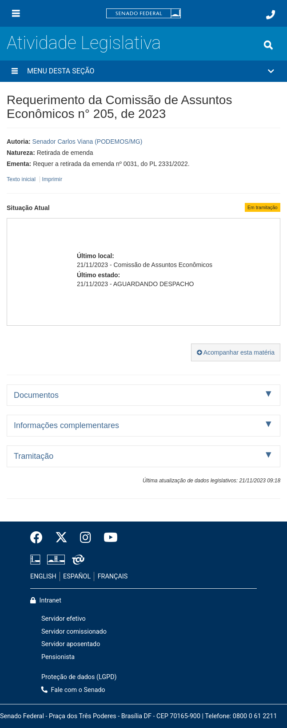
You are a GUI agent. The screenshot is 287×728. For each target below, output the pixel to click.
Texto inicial (22, 179)
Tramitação (33, 456)
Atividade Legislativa (84, 42)
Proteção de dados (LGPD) (79, 677)
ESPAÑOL (77, 576)
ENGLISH (43, 576)
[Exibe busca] (268, 45)
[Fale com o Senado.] (271, 14)
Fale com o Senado (73, 690)
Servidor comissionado (74, 631)
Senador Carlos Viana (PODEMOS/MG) (87, 141)
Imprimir (52, 179)
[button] (143, 71)
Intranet (45, 600)
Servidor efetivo (63, 619)
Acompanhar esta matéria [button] (236, 352)
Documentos (36, 395)
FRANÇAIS (113, 576)
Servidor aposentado (70, 644)
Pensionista (58, 657)
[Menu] (16, 13)
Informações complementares (66, 425)
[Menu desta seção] (15, 71)
